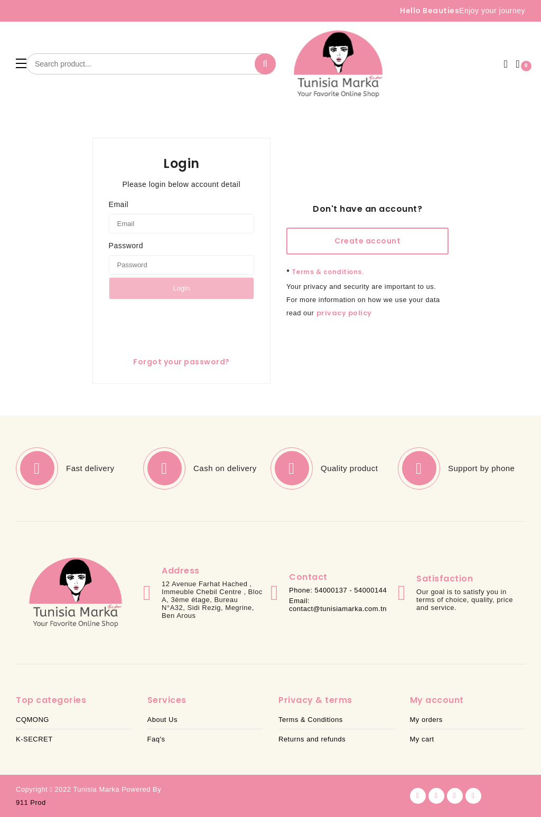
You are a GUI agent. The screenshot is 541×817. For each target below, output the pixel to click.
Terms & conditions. (325, 271)
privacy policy (344, 313)
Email (119, 204)
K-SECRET (34, 739)
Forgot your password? (181, 361)
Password (126, 245)
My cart (422, 739)
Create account (367, 241)
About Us (162, 720)
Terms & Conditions (310, 720)
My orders (426, 720)
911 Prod (31, 802)
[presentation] (189, 322)
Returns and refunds (312, 739)
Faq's (156, 739)
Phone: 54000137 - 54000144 (338, 590)
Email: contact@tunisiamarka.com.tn (338, 605)
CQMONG (32, 720)
